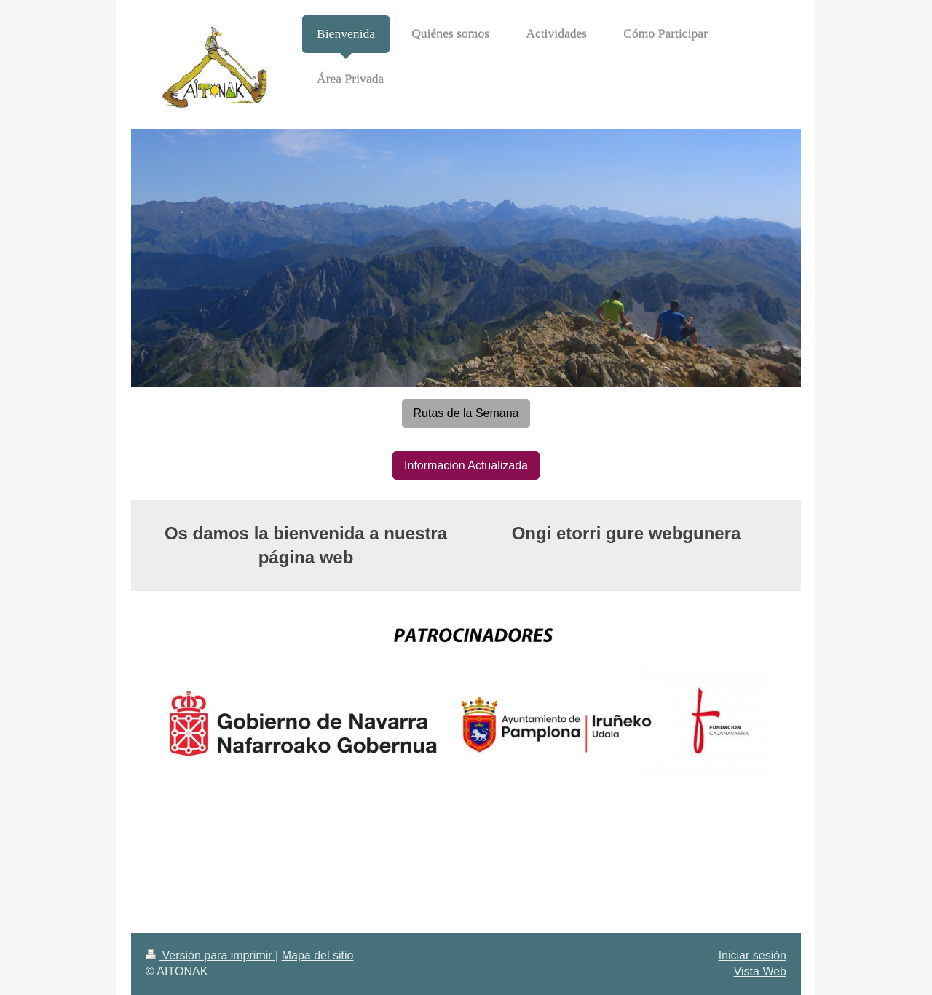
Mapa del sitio (318, 955)
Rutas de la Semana (466, 413)
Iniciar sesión (752, 955)
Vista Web (760, 971)
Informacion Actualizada (466, 465)
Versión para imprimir (210, 955)
